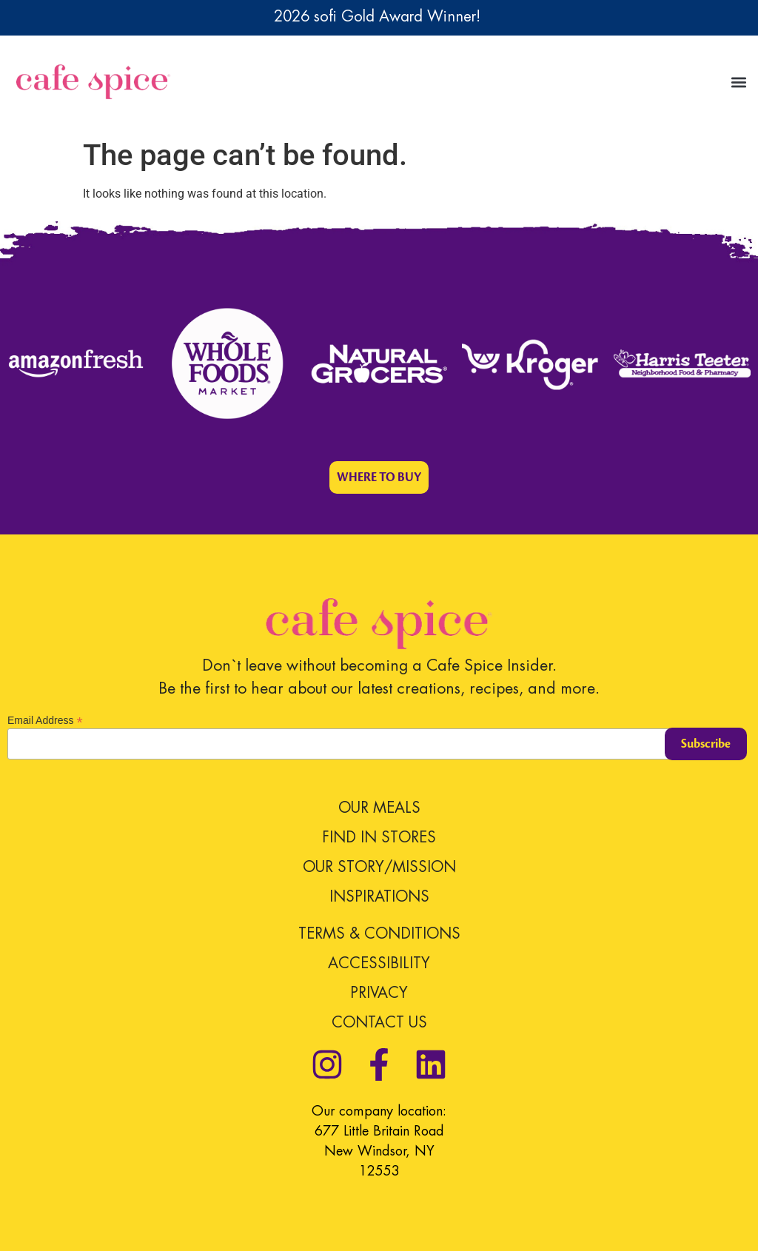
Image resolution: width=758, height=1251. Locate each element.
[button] (738, 82)
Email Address (45, 720)
